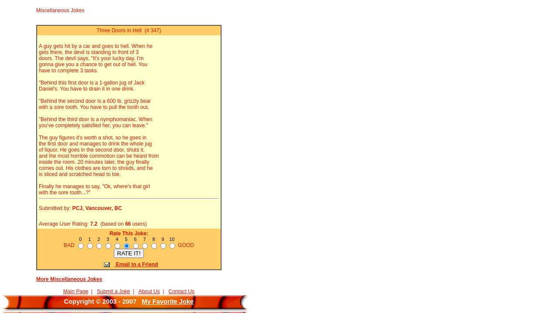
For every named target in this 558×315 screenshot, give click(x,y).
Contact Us (181, 291)
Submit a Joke (113, 291)
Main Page (75, 291)
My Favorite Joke (168, 301)
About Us (149, 291)
